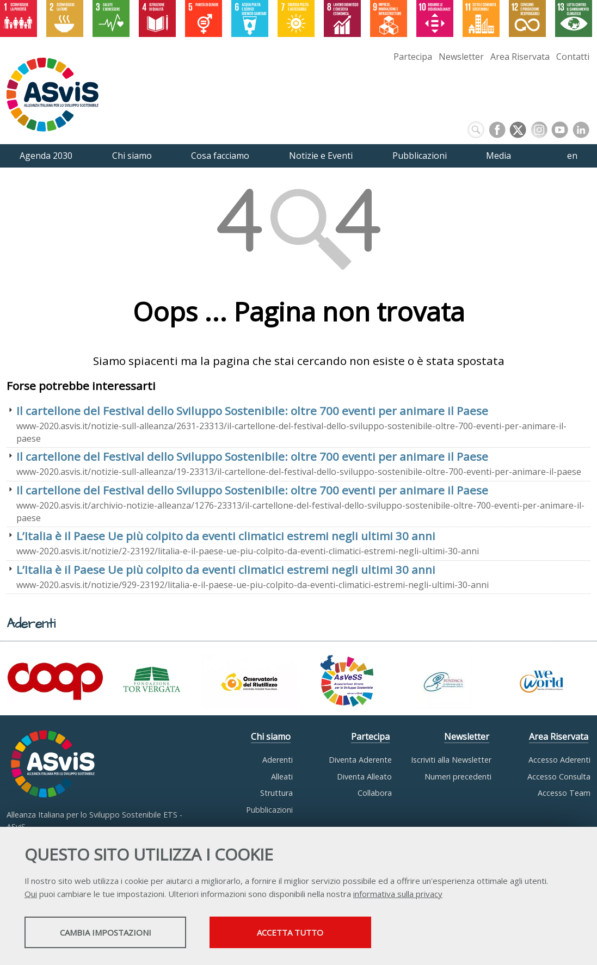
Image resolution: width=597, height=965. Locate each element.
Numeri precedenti (457, 776)
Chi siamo (271, 737)
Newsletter (461, 57)
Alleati (282, 776)
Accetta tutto (306, 932)
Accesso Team (564, 793)
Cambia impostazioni (110, 932)
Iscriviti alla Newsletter (451, 759)
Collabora (375, 793)
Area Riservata (520, 57)
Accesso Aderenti (559, 759)
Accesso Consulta (558, 776)
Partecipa (412, 57)
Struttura (276, 793)
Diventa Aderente (360, 759)
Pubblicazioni (269, 810)
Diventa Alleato (364, 776)
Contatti (572, 57)
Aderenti (277, 759)
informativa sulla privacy (397, 894)
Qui (30, 894)
